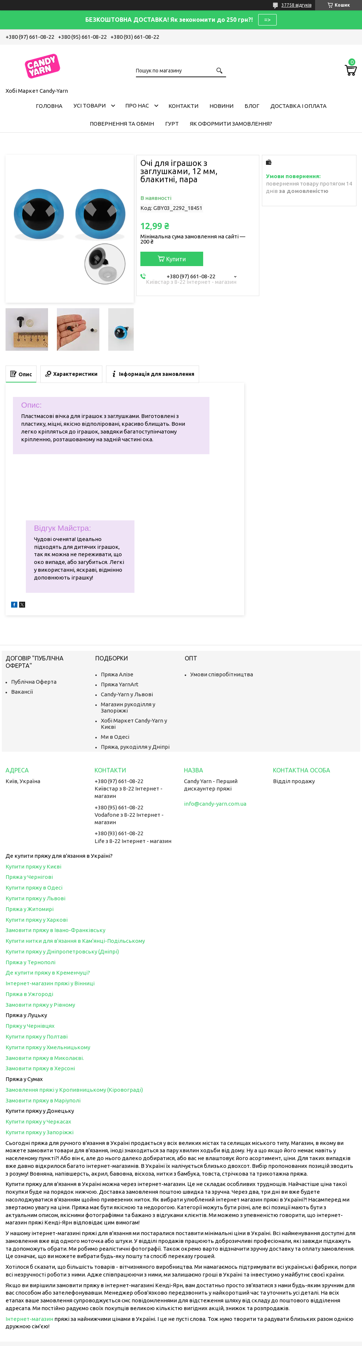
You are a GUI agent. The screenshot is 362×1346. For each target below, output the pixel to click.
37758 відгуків (296, 5)
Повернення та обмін (122, 123)
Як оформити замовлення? (231, 123)
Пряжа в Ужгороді (29, 994)
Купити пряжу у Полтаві (37, 1036)
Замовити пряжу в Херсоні (40, 1068)
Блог (252, 106)
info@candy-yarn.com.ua (215, 804)
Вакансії (22, 692)
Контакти (183, 106)
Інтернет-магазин (29, 1319)
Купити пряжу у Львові (35, 898)
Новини (221, 106)
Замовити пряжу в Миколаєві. (45, 1058)
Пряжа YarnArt (120, 684)
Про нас (137, 105)
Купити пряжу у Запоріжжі (40, 1132)
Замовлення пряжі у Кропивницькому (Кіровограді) (74, 1090)
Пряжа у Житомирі (30, 909)
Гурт (172, 123)
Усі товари (90, 105)
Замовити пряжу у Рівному (40, 1005)
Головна (49, 106)
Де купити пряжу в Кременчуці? (48, 972)
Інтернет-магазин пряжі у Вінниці (50, 983)
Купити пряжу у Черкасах (38, 1121)
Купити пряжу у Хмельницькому (48, 1047)
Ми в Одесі (115, 737)
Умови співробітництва (221, 674)
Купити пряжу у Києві (33, 866)
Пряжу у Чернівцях (30, 1026)
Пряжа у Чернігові (29, 877)
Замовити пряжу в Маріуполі (43, 1100)
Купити (176, 259)
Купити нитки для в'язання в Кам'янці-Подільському (75, 941)
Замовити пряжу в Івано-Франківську (55, 930)
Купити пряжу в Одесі (34, 887)
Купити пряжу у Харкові (37, 920)
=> (267, 19)
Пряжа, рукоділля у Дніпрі (135, 747)
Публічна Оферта (34, 682)
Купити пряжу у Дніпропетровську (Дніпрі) (62, 951)
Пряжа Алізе (117, 674)
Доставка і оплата (298, 106)
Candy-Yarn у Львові (127, 694)
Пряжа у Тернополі (30, 962)
